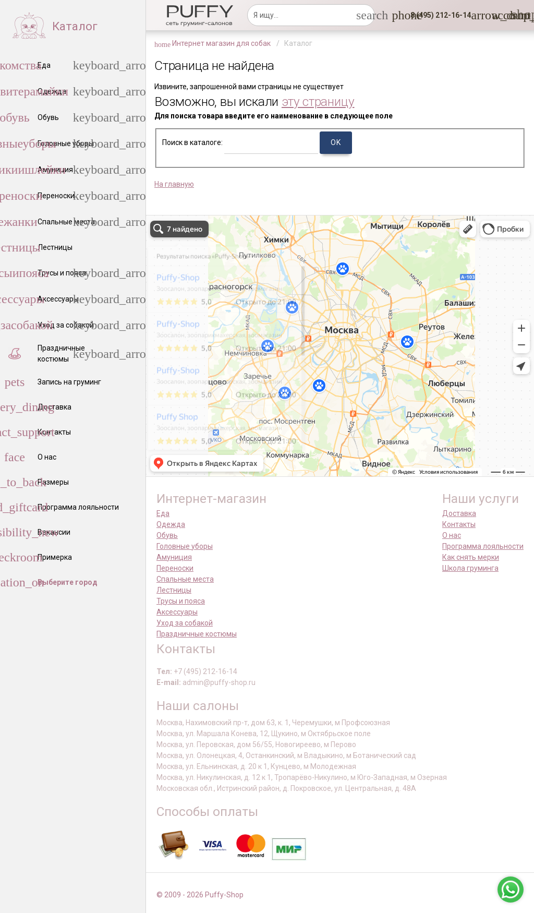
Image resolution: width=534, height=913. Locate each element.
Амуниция (174, 557)
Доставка (459, 513)
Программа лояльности (483, 546)
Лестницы (173, 590)
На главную (174, 184)
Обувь (167, 535)
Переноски (174, 568)
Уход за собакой (184, 623)
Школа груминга (470, 568)
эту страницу (318, 101)
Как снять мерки (470, 557)
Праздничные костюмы (196, 634)
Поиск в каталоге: (192, 142)
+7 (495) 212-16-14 (205, 671)
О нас (451, 535)
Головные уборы (184, 546)
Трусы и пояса (180, 601)
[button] (437, 15)
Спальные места (185, 579)
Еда (162, 513)
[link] (498, 15)
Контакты (459, 524)
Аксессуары (177, 612)
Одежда (170, 524)
